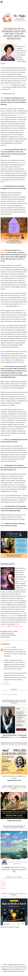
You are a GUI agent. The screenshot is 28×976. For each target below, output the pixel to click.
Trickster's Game (22, 581)
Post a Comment (5, 684)
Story (19, 306)
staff (2, 87)
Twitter (3, 886)
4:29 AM (6, 682)
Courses (15, 631)
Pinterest (3, 888)
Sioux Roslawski (8, 647)
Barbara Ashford (7, 631)
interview (3, 633)
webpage (20, 162)
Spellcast (21, 613)
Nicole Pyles (10, 633)
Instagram (3, 884)
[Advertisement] (14, 946)
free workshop (16, 737)
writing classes (5, 637)
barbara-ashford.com (17, 626)
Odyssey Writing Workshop (8, 635)
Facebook (3, 882)
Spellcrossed (9, 615)
